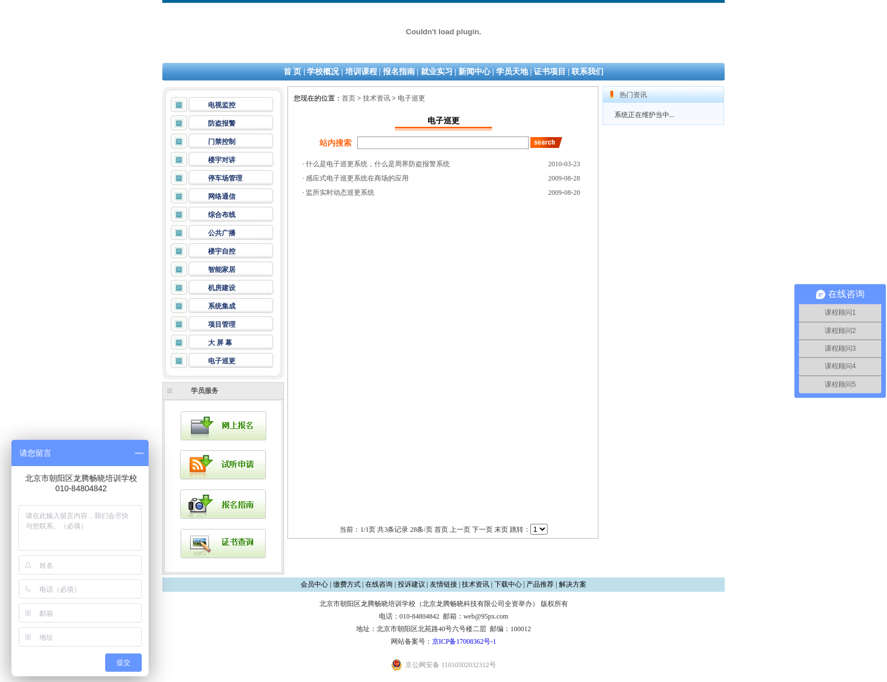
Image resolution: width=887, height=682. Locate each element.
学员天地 (512, 71)
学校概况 (323, 71)
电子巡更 (221, 361)
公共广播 (221, 233)
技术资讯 (376, 98)
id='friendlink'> (539, 529)
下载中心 (508, 584)
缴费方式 (347, 584)
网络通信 (221, 196)
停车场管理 (225, 178)
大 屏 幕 (220, 343)
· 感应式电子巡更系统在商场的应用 (355, 178)
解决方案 (572, 584)
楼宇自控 (221, 251)
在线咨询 (379, 584)
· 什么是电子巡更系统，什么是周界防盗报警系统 (376, 164)
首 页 (292, 71)
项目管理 (221, 324)
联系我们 (588, 71)
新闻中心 (474, 71)
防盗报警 (221, 123)
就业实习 (437, 71)
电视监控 (221, 105)
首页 (348, 98)
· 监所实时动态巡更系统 (338, 192)
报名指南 (399, 71)
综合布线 (221, 215)
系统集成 (221, 306)
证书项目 (550, 71)
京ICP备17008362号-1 (464, 641)
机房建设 (221, 288)
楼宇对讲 (221, 160)
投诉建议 (411, 584)
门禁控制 (221, 142)
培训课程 (361, 71)
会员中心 (314, 584)
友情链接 (443, 584)
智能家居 (221, 270)
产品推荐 (540, 584)
